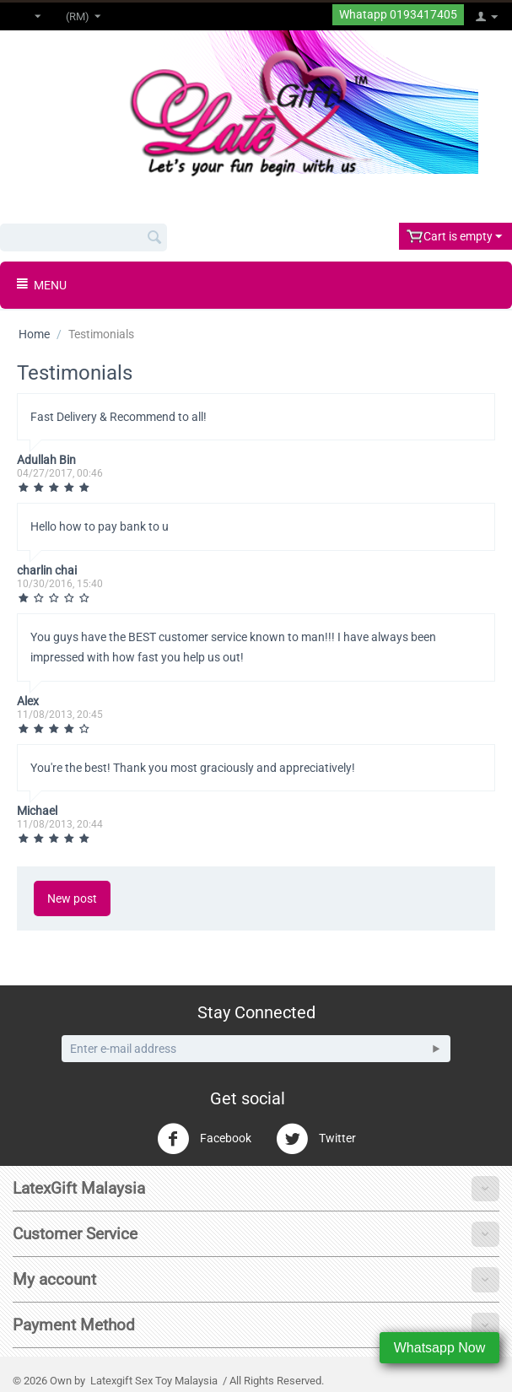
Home (34, 334)
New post (72, 898)
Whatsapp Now (440, 1348)
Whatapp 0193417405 (398, 15)
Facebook (204, 1139)
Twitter (316, 1139)
